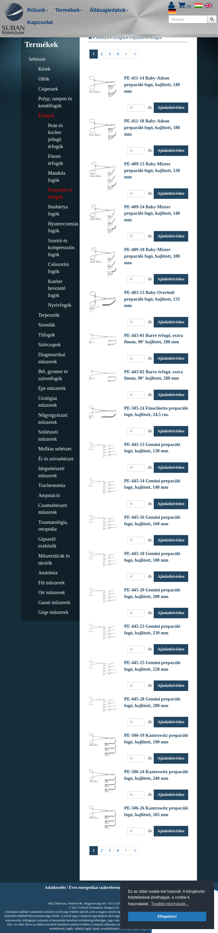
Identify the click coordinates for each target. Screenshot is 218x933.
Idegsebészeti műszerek (51, 472)
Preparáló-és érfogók (60, 193)
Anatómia (47, 572)
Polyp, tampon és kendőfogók (55, 102)
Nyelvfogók (59, 305)
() (184, 6)
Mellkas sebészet (54, 448)
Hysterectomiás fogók (62, 227)
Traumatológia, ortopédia (53, 525)
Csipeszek (48, 88)
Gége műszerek (53, 612)
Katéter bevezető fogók (56, 288)
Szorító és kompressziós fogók (61, 247)
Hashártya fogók (58, 210)
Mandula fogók (56, 176)
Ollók (43, 78)
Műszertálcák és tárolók (54, 559)
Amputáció (49, 495)
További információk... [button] (170, 904)
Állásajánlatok (109, 10)
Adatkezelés (55, 887)
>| (134, 54)
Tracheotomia (51, 485)
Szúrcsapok (49, 344)
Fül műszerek (51, 582)
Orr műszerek (51, 592)
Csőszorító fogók (58, 268)
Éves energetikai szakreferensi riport (101, 887)
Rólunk (37, 10)
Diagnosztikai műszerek (51, 358)
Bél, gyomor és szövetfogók (53, 375)
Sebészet (36, 59)
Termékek (68, 10)
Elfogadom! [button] (167, 916)
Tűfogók (46, 334)
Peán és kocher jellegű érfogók (55, 136)
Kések (44, 68)
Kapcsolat (40, 22)
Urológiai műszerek (47, 402)
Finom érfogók (55, 159)
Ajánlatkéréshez (171, 107)
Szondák (46, 324)
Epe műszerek (52, 388)
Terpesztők (48, 315)
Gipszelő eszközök (47, 542)
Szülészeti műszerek (48, 435)
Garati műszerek (54, 602)
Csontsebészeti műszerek (52, 509)
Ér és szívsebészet (55, 458)
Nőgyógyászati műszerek (52, 418)
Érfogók (46, 115)
